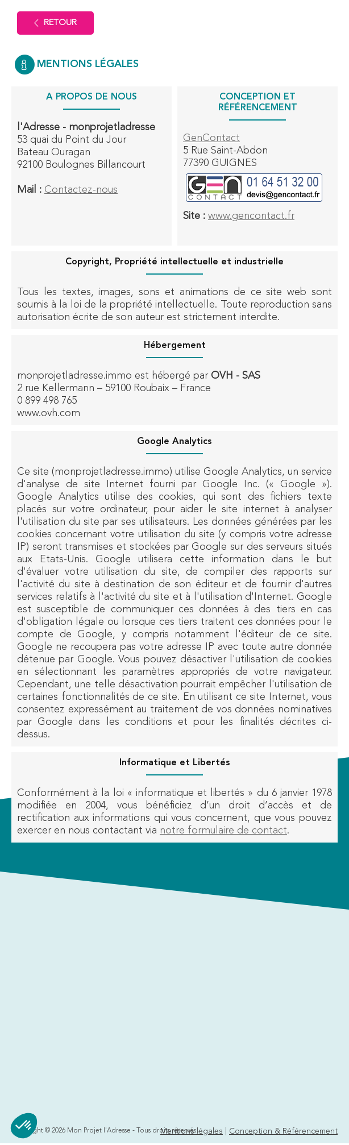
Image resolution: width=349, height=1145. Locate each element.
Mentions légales (191, 1131)
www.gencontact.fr (251, 216)
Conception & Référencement (283, 1131)
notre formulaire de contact (223, 830)
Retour (55, 23)
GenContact (211, 138)
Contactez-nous (81, 190)
